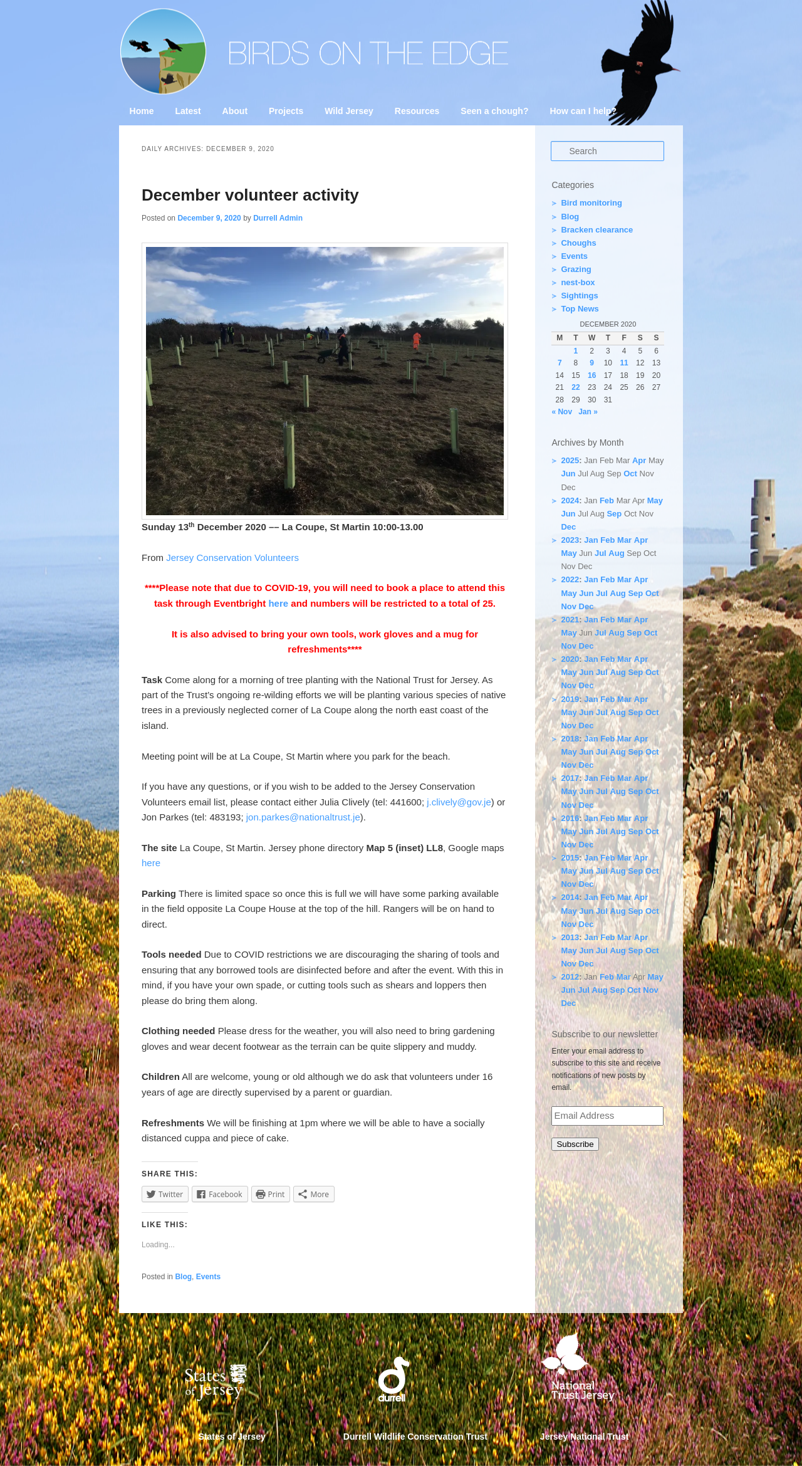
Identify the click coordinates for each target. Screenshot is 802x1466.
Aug (616, 553)
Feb (607, 500)
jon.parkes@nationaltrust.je (303, 817)
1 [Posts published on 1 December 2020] (576, 351)
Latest (187, 111)
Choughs (578, 243)
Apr (639, 460)
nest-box (578, 282)
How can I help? (583, 111)
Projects (286, 111)
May (655, 500)
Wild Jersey (349, 111)
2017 (570, 778)
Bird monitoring (591, 202)
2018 (570, 738)
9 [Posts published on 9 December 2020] (592, 363)
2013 (570, 937)
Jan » (588, 411)
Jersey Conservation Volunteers (232, 557)
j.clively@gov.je (459, 802)
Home (142, 111)
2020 (570, 659)
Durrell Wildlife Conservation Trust (415, 1437)
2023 (570, 540)
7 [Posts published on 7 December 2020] (560, 363)
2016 (570, 818)
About (234, 111)
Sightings (579, 295)
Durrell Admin (278, 218)
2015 (570, 857)
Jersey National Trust (584, 1437)
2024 (570, 500)
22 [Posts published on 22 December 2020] (575, 387)
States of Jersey (232, 1437)
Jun (568, 473)
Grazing (576, 269)
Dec (568, 526)
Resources (417, 111)
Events (208, 1276)
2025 (570, 460)
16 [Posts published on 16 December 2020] (592, 375)
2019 (570, 699)
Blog (183, 1276)
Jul (601, 553)
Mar (624, 540)
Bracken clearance (597, 229)
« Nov (561, 411)
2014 (570, 897)
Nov (568, 606)
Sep (614, 513)
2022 (570, 579)
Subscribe (574, 1144)
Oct (630, 473)
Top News (579, 308)
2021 (570, 619)
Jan (591, 540)
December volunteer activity (250, 195)
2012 (570, 977)
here (278, 603)
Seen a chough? (494, 111)
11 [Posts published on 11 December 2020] (624, 363)
